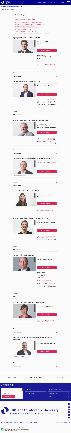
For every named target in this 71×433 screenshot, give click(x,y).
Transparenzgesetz (24, 422)
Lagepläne (28, 389)
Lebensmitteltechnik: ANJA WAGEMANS (24, 26)
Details (15, 73)
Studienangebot (30, 393)
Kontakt (3, 422)
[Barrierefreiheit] (52, 2)
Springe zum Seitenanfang (62, 422)
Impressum (9, 422)
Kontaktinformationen (19, 175)
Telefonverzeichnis (30, 396)
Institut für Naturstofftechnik (11, 7)
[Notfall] (49, 2)
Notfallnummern (53, 393)
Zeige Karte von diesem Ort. (44, 280)
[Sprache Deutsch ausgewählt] (56, 2)
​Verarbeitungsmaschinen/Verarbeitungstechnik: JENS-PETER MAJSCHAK (32, 33)
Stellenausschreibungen (55, 389)
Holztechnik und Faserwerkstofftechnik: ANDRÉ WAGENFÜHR (29, 24)
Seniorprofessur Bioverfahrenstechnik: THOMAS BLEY (28, 22)
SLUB (50, 396)
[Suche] (62, 2)
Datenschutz (16, 422)
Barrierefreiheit (34, 422)
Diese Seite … (58, 377)
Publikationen (17, 76)
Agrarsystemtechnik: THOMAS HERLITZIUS (25, 19)
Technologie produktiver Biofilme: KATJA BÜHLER (26, 31)
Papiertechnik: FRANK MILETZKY (23, 29)
